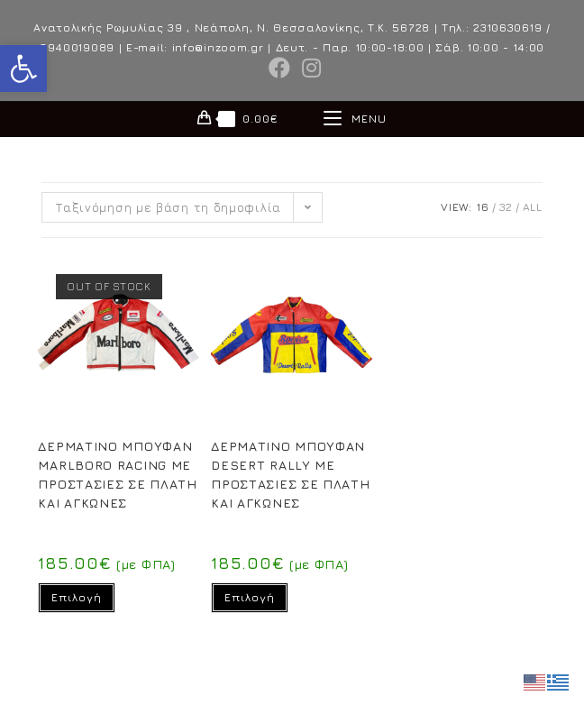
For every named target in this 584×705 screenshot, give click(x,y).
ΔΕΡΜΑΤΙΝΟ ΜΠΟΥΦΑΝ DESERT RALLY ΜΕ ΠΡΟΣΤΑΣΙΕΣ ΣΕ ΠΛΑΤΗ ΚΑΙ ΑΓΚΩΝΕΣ (290, 474)
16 (482, 207)
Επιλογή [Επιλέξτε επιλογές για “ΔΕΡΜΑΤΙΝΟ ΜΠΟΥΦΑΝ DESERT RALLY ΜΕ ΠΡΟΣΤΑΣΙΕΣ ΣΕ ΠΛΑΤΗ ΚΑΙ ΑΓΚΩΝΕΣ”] (249, 597)
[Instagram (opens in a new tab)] (309, 67)
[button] (23, 68)
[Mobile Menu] (355, 119)
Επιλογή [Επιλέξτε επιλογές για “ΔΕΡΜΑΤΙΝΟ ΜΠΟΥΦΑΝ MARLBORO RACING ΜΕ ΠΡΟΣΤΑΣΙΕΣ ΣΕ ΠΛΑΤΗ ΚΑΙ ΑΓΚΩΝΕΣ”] (76, 597)
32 (506, 207)
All (533, 207)
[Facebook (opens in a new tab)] (280, 67)
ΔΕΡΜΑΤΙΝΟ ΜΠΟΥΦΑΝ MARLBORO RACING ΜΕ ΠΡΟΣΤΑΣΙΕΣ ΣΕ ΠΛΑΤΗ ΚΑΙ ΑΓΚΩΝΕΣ (117, 474)
